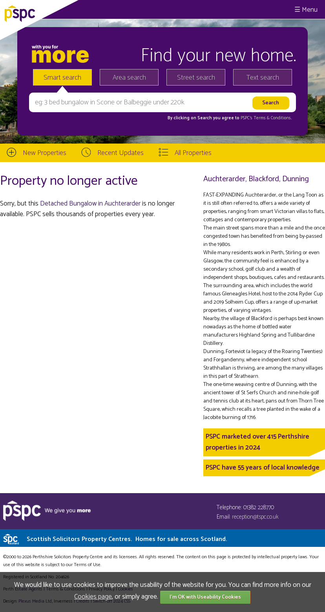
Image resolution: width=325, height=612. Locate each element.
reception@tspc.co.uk (255, 517)
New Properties (44, 153)
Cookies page (93, 596)
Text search (262, 78)
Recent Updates (120, 153)
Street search (196, 78)
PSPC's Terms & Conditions (266, 118)
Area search (129, 78)
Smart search (62, 78)
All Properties (193, 153)
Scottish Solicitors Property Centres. (127, 539)
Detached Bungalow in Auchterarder (90, 203)
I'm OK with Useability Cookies (205, 597)
